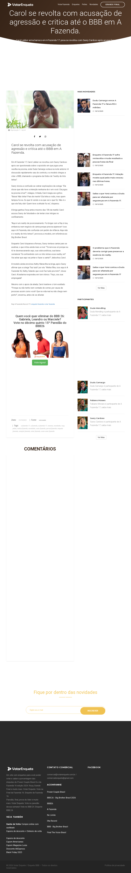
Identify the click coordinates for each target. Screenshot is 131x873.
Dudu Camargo (97, 382)
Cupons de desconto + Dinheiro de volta (24, 831)
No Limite (51, 815)
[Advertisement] (65, 63)
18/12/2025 (98, 111)
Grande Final (112, 5)
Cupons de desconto (15, 838)
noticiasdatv (42, 420)
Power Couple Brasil (56, 792)
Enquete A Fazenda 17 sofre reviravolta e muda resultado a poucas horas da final (107, 158)
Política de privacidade (115, 865)
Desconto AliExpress (15, 849)
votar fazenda (49, 304)
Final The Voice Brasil (56, 832)
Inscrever (93, 710)
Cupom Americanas (14, 842)
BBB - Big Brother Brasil (57, 826)
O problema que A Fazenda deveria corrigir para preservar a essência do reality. (108, 251)
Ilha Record (52, 821)
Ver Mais (101, 288)
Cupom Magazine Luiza (16, 845)
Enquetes (76, 4)
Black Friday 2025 (14, 852)
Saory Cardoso (97, 418)
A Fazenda (51, 809)
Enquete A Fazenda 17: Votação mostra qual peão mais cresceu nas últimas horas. (108, 177)
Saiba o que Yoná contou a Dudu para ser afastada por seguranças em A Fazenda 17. (108, 197)
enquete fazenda (37, 304)
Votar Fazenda (63, 4)
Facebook (94, 767)
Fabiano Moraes (97, 400)
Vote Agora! (40, 362)
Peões (84, 4)
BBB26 (50, 803)
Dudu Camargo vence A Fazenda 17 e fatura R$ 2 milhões (105, 104)
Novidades (94, 4)
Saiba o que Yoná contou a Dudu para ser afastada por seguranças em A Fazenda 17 (108, 270)
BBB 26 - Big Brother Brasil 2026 (61, 798)
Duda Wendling (98, 308)
